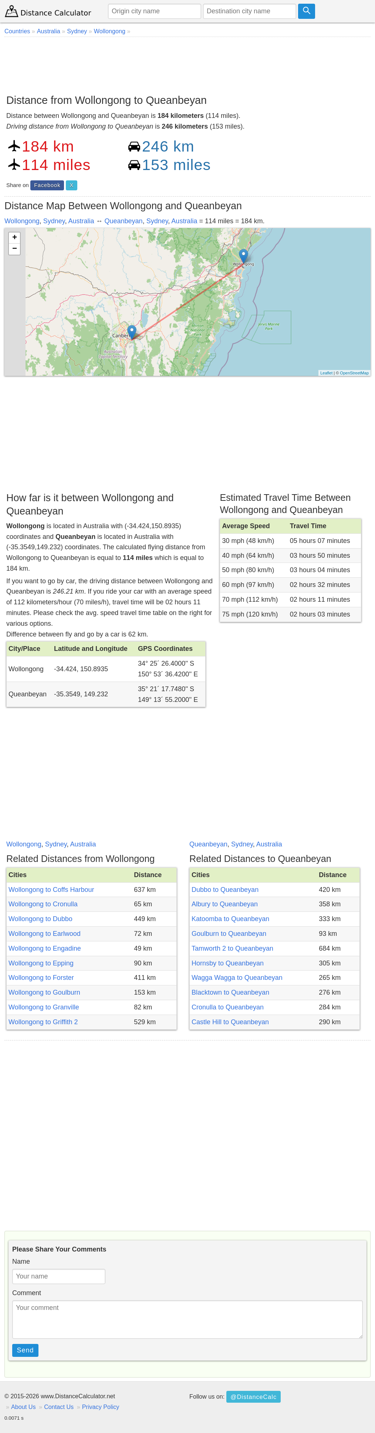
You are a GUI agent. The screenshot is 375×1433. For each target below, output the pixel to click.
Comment (26, 1293)
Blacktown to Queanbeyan (230, 992)
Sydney (54, 221)
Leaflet (326, 373)
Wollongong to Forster (41, 977)
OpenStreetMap (354, 373)
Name (21, 1261)
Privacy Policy (100, 1406)
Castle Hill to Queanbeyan (230, 1022)
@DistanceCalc (253, 1396)
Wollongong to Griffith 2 (43, 1022)
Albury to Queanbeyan (225, 904)
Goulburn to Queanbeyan (229, 933)
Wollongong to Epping (41, 963)
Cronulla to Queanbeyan (228, 1007)
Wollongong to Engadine (45, 948)
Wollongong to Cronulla (43, 904)
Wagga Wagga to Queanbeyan (237, 977)
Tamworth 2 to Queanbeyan (232, 948)
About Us (23, 1406)
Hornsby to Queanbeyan (228, 963)
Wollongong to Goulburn (44, 992)
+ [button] (14, 238)
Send (25, 1350)
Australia (81, 221)
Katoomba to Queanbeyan (230, 919)
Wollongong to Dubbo (40, 919)
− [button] (14, 249)
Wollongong (22, 221)
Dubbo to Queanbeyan (225, 889)
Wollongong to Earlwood (45, 933)
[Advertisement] (187, 63)
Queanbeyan (124, 221)
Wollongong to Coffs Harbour (51, 889)
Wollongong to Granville (44, 1007)
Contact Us (59, 1406)
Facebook (47, 185)
